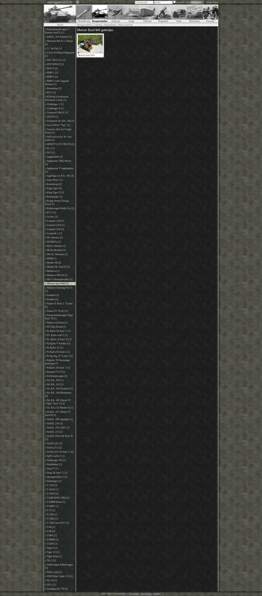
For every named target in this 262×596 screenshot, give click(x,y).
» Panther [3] (51, 299)
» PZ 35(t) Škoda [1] (55, 326)
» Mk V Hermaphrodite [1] (58, 279)
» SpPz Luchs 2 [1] (54, 456)
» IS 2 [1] (50, 148)
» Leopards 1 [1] (53, 233)
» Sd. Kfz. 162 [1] (54, 384)
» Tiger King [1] (53, 556)
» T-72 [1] (50, 510)
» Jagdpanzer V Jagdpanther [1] (59, 170)
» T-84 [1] (50, 527)
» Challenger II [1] (54, 108)
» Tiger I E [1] (52, 552)
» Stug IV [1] (51, 468)
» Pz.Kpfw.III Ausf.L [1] (57, 352)
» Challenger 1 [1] (54, 104)
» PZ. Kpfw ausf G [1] (56, 335)
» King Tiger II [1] (54, 192)
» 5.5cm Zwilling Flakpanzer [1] (60, 54)
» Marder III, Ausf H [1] (57, 266)
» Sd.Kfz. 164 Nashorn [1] (58, 36)
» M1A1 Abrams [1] (55, 246)
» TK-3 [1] (50, 560)
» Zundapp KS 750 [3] (56, 588)
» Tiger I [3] (51, 548)
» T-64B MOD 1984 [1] (57, 497)
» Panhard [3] (52, 295)
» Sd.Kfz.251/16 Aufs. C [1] (59, 451)
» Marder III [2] (53, 262)
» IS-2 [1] (50, 152)
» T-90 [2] (50, 531)
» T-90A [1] (51, 535)
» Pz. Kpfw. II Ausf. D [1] (58, 339)
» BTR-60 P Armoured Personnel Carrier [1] (56, 98)
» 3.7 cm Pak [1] (53, 48)
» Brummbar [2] (53, 88)
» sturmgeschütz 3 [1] (56, 477)
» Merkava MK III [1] (56, 275)
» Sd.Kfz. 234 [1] (54, 423)
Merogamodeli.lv (84, 25)
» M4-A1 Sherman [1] (56, 254)
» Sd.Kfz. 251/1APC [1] (57, 427)
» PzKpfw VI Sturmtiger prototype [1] (57, 362)
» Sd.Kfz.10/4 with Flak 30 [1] (59, 438)
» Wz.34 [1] (51, 580)
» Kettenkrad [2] (53, 184)
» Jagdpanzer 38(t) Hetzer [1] (58, 163)
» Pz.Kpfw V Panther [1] (57, 343)
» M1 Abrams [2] (54, 237)
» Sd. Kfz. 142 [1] (54, 380)
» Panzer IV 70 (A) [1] (56, 311)
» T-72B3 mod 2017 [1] (57, 523)
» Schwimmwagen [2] (56, 376)
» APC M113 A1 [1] (55, 60)
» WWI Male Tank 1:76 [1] (59, 576)
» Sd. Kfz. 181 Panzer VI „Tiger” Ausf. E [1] (58, 402)
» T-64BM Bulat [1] (55, 502)
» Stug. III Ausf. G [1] (56, 472)
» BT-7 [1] (50, 92)
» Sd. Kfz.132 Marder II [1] (59, 407)
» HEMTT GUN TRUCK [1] (60, 144)
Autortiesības (146, 594)
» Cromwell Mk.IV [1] (56, 112)
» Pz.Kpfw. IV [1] (54, 347)
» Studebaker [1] (53, 464)
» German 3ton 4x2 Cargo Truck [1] (58, 131)
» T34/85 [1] (51, 543)
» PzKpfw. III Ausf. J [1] (57, 367)
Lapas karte (134, 594)
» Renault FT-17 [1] (55, 372)
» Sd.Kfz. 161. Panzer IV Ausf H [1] (58, 413)
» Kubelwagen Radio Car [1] (59, 208)
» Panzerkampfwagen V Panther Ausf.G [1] (57, 31)
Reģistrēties (212, 2)
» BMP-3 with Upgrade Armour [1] (57, 83)
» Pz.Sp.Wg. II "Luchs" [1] (59, 356)
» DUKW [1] (51, 116)
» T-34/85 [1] (51, 493)
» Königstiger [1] (53, 196)
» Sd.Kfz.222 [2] (53, 443)
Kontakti (157, 594)
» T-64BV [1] (52, 506)
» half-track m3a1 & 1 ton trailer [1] (58, 138)
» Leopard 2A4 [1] (54, 229)
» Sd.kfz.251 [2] (53, 447)
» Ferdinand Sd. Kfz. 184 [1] (59, 121)
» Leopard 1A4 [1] (54, 221)
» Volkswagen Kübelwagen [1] (59, 566)
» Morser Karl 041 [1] (57, 283)
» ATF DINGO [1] (54, 64)
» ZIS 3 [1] (50, 584)
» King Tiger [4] (53, 188)
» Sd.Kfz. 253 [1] (54, 431)
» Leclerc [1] (51, 216)
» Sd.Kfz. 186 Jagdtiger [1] (59, 419)
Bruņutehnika (110, 25)
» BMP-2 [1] (51, 76)
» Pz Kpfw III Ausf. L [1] (58, 331)
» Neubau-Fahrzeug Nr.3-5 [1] (58, 289)
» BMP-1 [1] (51, 72)
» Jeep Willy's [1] (54, 180)
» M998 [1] (51, 258)
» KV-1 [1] (50, 212)
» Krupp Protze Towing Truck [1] (57, 203)
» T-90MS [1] (52, 539)
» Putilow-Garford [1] (56, 322)
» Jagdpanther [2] (54, 156)
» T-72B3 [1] (51, 518)
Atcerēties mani (183, 2)
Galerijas (98, 25)
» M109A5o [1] (53, 241)
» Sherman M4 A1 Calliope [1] (59, 43)
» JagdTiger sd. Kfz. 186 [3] (59, 175)
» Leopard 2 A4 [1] (54, 225)
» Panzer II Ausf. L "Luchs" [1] (59, 305)
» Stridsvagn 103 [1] (55, 460)
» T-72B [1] (51, 514)
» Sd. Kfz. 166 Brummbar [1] (58, 394)
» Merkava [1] (52, 271)
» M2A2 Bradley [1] (55, 250)
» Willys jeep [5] (53, 572)
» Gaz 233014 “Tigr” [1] (57, 125)
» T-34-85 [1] (52, 489)
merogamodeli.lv (59, 2)
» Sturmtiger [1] (53, 481)
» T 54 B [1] (51, 485)
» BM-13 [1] (51, 68)
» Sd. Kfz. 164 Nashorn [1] (59, 388)
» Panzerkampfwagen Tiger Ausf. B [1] (59, 317)
